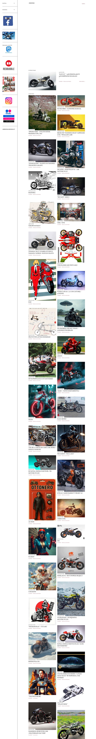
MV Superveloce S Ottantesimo (40, 379)
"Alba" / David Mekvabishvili (68, 391)
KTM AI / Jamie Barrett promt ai (69, 493)
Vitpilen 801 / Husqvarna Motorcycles (67, 618)
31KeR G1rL (61, 519)
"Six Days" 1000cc (63, 197)
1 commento (35, 698)
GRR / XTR (61, 223)
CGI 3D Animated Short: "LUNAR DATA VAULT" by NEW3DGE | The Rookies (69, 675)
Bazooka (31, 192)
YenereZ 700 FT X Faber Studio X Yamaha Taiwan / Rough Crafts (41, 252)
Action (31, 522)
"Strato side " (62, 704)
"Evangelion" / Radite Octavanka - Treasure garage (42, 164)
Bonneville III (33, 661)
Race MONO (61, 419)
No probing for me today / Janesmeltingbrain (67, 329)
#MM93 (59, 356)
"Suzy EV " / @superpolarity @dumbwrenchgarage (69, 75)
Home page (31, 3)
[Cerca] (83, 3)
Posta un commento (67, 81)
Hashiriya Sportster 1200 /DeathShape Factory (38, 732)
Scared (31, 557)
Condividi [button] (60, 81)
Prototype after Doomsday (39, 337)
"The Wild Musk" (34, 696)
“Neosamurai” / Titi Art (37, 626)
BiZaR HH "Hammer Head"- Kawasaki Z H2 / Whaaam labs (71, 134)
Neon (30, 419)
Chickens (32, 592)
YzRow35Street (34, 226)
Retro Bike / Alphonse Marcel (69, 109)
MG (58, 541)
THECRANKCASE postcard (67, 265)
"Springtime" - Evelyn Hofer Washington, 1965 (39, 132)
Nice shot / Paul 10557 (65, 454)
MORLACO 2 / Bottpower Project (70, 576)
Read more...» (82, 81)
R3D (29, 302)
